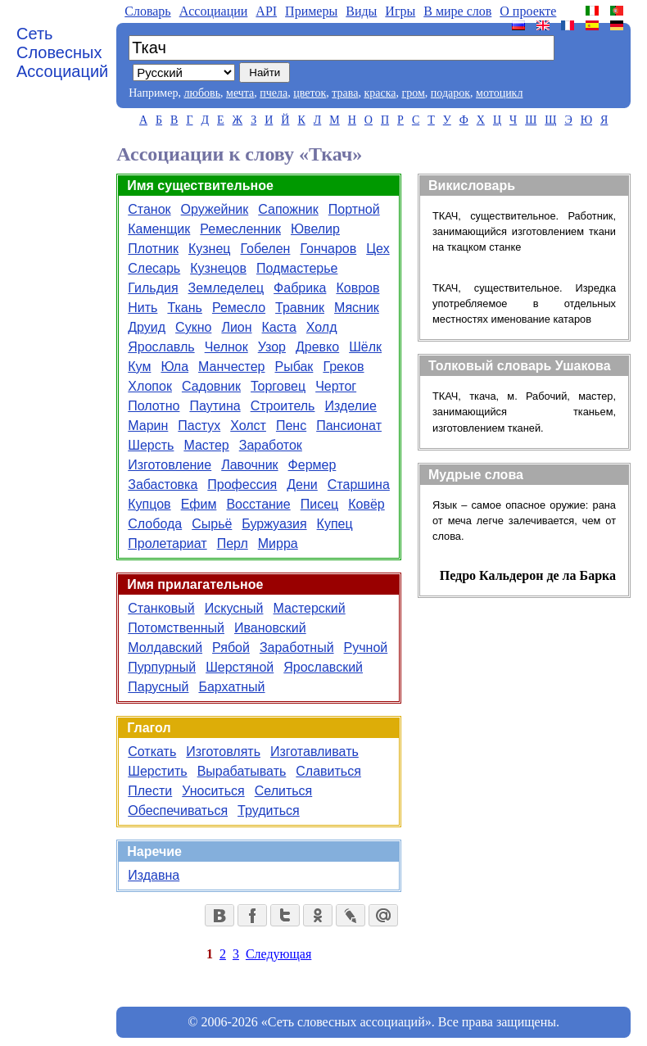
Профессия (242, 484)
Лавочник (249, 465)
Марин (148, 425)
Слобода (155, 524)
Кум (139, 367)
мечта (240, 93)
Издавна (153, 875)
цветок (309, 93)
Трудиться (269, 810)
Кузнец (209, 249)
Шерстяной (240, 667)
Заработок (270, 445)
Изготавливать (314, 751)
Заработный (297, 647)
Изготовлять (223, 751)
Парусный (158, 687)
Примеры (311, 11)
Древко (317, 347)
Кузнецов (218, 268)
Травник (299, 308)
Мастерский (309, 608)
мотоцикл (499, 93)
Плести (150, 791)
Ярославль (161, 347)
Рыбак (294, 367)
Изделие (350, 406)
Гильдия (153, 288)
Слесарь (154, 268)
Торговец (278, 386)
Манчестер (231, 367)
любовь (201, 93)
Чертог (335, 386)
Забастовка (162, 484)
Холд (321, 327)
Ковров (357, 288)
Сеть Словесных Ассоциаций (62, 52)
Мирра (278, 543)
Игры (400, 11)
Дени (302, 484)
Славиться (328, 771)
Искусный (234, 608)
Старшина (359, 484)
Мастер (205, 445)
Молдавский (165, 647)
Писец (320, 504)
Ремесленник (240, 229)
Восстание (258, 504)
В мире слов (457, 11)
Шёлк (365, 347)
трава (345, 93)
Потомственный (176, 628)
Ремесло (238, 308)
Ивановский (270, 628)
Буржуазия (274, 524)
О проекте (528, 11)
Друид (146, 327)
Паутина (214, 406)
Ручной (366, 647)
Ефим (199, 504)
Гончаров (328, 249)
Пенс (291, 425)
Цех (377, 249)
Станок (149, 209)
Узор (272, 347)
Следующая (278, 954)
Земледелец (226, 288)
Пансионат (349, 425)
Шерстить (157, 771)
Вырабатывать (242, 771)
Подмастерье (296, 268)
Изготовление (169, 465)
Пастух (199, 425)
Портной (354, 209)
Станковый (161, 608)
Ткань (184, 308)
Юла (174, 367)
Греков (343, 367)
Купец (335, 524)
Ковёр (366, 504)
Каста (279, 327)
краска (380, 93)
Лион (236, 327)
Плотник (153, 249)
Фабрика (300, 288)
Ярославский (323, 667)
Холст (248, 425)
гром (412, 93)
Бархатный (231, 687)
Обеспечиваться (178, 810)
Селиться (284, 791)
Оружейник (215, 209)
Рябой (231, 647)
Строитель (283, 406)
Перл (232, 543)
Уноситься (213, 791)
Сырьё (212, 524)
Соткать (152, 751)
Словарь (147, 11)
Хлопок (150, 386)
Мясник (356, 308)
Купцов (149, 504)
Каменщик (159, 229)
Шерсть (151, 445)
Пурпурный (162, 667)
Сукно (193, 327)
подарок (450, 93)
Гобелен (265, 249)
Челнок (226, 347)
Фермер (312, 465)
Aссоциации (213, 11)
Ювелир (315, 229)
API (266, 11)
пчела (273, 93)
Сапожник (288, 209)
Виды (361, 11)
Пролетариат (167, 543)
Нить (142, 308)
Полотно (153, 406)
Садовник (211, 386)
